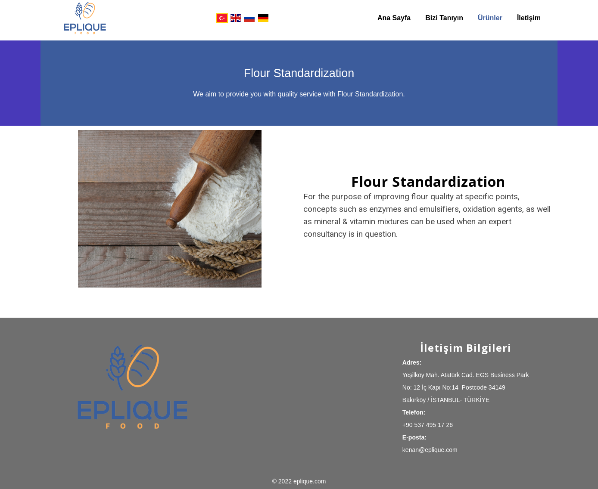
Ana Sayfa (394, 18)
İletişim (529, 18)
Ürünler (490, 18)
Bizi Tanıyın (444, 18)
